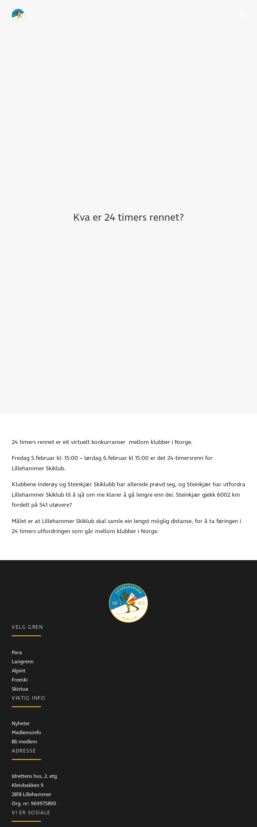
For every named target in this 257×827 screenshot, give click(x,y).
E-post (19, 818)
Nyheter (21, 660)
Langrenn (23, 598)
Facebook (23, 775)
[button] (242, 15)
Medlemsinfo (26, 669)
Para (17, 589)
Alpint (18, 607)
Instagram (23, 784)
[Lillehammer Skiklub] (18, 15)
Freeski (20, 616)
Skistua (20, 625)
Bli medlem (24, 678)
